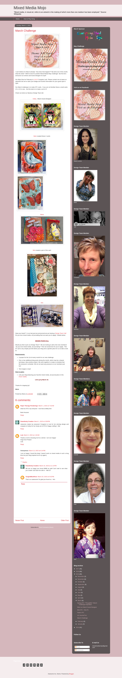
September (81, 584)
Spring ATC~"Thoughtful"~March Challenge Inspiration (87, 603)
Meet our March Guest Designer (87, 607)
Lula (21, 435)
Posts (77, 647)
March (80, 600)
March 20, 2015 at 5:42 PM (46, 476)
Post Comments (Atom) (46, 527)
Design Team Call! (60, 333)
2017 (78, 569)
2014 (78, 627)
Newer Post (19, 520)
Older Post (65, 520)
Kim (42, 303)
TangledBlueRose (31, 476)
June (79, 592)
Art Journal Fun (82, 615)
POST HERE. (23, 377)
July (79, 590)
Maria (42, 214)
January (80, 624)
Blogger (71, 674)
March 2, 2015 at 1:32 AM (31, 435)
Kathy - (35, 99)
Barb (35, 136)
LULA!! (36, 79)
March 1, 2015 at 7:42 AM (46, 406)
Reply (22, 415)
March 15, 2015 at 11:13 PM (48, 466)
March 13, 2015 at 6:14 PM (37, 450)
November (81, 579)
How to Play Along (29, 19)
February (81, 621)
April (79, 598)
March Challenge (82, 618)
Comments (79, 650)
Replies (24, 462)
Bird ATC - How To (82, 610)
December (81, 576)
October (80, 582)
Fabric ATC (80, 612)
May (79, 595)
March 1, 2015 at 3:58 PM (42, 421)
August (80, 587)
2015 (78, 574)
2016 (78, 571)
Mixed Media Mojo (30, 8)
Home (18, 19)
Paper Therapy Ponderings (29, 406)
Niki (34, 250)
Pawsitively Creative (27, 421)
